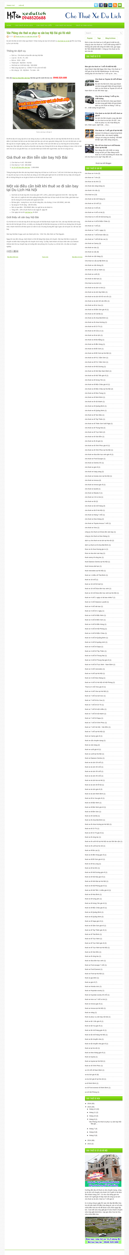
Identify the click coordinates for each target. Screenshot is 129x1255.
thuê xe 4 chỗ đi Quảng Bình (95, 638)
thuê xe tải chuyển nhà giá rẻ (95, 1044)
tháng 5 (92, 1135)
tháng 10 (92, 1116)
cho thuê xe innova (92, 480)
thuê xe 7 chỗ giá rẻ (106, 1199)
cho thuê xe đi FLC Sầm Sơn (95, 358)
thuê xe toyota (90, 1057)
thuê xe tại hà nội (91, 1048)
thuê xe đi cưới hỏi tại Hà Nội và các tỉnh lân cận (102, 841)
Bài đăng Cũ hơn (77, 257)
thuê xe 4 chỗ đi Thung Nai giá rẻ (97, 660)
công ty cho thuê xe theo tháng (96, 536)
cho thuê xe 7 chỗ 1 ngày (94, 230)
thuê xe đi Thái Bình (92, 934)
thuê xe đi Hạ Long (92, 864)
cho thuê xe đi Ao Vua (93, 305)
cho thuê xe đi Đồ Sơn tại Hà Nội (97, 353)
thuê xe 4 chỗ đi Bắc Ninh (94, 615)
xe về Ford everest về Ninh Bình (96, 1088)
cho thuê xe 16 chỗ (92, 203)
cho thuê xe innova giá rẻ (94, 485)
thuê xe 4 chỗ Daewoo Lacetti (95, 602)
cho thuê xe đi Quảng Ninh (94, 410)
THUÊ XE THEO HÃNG (84, 25)
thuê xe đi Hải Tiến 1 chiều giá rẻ (96, 890)
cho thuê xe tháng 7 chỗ (93, 515)
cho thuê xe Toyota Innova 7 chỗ (96, 523)
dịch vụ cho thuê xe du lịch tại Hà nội (98, 540)
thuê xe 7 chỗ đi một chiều (94, 709)
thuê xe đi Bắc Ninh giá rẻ (94, 807)
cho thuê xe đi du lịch (92, 335)
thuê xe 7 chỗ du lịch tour (94, 696)
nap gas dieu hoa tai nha (111, 1212)
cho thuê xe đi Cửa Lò (93, 331)
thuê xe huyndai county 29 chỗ (96, 995)
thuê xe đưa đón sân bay (21, 78)
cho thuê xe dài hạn (92, 279)
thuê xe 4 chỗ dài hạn (93, 606)
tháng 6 (92, 1132)
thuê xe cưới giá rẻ (92, 749)
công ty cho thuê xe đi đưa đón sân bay (99, 532)
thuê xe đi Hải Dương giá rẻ (95, 872)
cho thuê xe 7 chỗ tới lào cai (95, 239)
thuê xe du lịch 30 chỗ (93, 767)
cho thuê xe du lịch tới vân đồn (96, 301)
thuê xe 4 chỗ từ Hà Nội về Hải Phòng (98, 682)
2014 (89, 1140)
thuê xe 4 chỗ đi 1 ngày (93, 611)
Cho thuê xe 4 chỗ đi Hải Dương (96, 217)
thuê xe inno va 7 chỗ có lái (95, 999)
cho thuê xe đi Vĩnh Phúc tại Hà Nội (98, 450)
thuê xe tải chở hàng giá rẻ (94, 1030)
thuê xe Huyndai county (93, 990)
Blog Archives (110, 38)
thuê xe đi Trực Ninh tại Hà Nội (96, 947)
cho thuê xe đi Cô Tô (92, 326)
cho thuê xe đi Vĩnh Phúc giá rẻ (96, 445)
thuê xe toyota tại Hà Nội (94, 1061)
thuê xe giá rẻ (90, 982)
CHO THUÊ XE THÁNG (63, 25)
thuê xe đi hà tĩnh (91, 868)
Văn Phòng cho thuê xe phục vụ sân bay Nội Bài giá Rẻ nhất (39, 32)
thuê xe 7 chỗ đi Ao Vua (93, 700)
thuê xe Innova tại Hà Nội (94, 1008)
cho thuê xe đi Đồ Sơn (93, 349)
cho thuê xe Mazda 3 (92, 493)
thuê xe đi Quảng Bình (93, 912)
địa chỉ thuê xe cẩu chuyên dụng (105, 1190)
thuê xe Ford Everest (92, 969)
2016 (89, 1103)
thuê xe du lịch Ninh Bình (94, 794)
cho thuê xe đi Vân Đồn (93, 436)
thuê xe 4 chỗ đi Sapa (93, 647)
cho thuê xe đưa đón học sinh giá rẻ (98, 454)
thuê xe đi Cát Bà (91, 816)
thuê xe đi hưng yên (92, 899)
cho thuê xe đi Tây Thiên (94, 419)
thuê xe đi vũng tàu (92, 956)
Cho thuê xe (89, 195)
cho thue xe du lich (91, 181)
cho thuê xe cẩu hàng (92, 256)
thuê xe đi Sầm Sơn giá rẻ (94, 926)
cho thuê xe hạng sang (93, 472)
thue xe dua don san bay (94, 553)
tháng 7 (92, 1129)
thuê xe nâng (89, 1012)
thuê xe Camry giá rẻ (92, 736)
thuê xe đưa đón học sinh (94, 961)
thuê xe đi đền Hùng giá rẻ (94, 855)
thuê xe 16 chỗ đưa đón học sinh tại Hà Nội (100, 593)
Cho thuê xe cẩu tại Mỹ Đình (95, 261)
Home (9, 25)
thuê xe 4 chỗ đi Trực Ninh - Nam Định (99, 664)
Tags (99, 38)
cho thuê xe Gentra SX (93, 463)
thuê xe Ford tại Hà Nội (93, 974)
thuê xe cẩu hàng (91, 745)
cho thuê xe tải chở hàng (94, 199)
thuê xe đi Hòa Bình (92, 894)
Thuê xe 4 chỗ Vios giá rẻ (94, 687)
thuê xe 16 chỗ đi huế (93, 584)
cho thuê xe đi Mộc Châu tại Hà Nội (98, 389)
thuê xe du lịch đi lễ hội (93, 785)
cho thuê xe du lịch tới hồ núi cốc (97, 296)
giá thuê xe (29, 212)
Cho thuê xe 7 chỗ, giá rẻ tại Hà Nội (108, 130)
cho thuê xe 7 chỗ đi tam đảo (95, 235)
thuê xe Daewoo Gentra (93, 758)
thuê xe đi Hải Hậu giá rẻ (94, 877)
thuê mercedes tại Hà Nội (94, 571)
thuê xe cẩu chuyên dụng (94, 740)
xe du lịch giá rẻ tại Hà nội (94, 1079)
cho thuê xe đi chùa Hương (95, 322)
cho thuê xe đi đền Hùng (94, 344)
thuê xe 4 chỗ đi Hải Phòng (95, 629)
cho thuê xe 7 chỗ (100, 44)
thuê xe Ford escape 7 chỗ (94, 965)
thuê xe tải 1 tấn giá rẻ (93, 1021)
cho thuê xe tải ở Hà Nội (93, 510)
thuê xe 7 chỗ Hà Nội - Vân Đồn (96, 727)
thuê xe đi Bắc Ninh (92, 803)
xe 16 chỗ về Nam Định (93, 1070)
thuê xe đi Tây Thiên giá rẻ (94, 930)
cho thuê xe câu (90, 247)
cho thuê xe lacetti (91, 489)
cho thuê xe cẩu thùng (93, 265)
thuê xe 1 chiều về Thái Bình (95, 575)
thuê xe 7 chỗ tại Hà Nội (93, 731)
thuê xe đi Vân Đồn (92, 952)
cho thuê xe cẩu (90, 252)
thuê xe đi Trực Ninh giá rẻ (94, 943)
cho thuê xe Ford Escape (94, 459)
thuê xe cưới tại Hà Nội (93, 754)
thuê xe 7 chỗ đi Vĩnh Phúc (94, 723)
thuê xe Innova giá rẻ (92, 1004)
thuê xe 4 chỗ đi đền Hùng (94, 624)
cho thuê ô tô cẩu (91, 190)
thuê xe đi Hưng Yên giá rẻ (94, 903)
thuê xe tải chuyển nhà (93, 1039)
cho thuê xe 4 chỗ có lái (93, 212)
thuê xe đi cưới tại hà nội (94, 846)
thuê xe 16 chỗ (90, 580)
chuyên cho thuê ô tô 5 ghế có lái (106, 1192)
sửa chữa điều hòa (92, 1214)
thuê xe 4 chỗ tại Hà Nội (93, 673)
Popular (90, 38)
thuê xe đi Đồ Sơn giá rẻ (94, 859)
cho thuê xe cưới (91, 274)
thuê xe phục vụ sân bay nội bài (26, 36)
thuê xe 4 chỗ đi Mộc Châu (94, 633)
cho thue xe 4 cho (91, 173)
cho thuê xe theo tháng (93, 519)
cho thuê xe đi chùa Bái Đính (95, 318)
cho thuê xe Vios (91, 527)
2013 (89, 1144)
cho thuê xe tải (90, 501)
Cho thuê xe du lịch (92, 283)
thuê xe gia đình (91, 978)
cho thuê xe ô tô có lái (93, 497)
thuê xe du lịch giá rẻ (92, 789)
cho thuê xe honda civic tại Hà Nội (97, 476)
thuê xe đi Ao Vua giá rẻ (93, 798)
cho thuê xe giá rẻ (91, 467)
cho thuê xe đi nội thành (93, 401)
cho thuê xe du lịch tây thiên (95, 292)
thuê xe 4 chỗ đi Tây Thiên (94, 651)
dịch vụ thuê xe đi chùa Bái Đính (96, 545)
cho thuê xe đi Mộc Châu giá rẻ (96, 384)
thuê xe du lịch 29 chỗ (93, 762)
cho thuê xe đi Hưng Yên (94, 380)
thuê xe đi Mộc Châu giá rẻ (94, 908)
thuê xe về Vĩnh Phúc (92, 1066)
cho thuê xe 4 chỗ (99, 42)
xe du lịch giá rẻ (90, 1074)
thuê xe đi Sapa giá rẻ (93, 921)
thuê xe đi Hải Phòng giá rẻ (94, 886)
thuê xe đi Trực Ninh (92, 939)
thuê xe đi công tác (92, 837)
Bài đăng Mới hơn (12, 257)
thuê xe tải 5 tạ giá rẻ (92, 1026)
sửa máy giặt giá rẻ (102, 1210)
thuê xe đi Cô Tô (91, 828)
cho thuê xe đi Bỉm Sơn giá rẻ (95, 309)
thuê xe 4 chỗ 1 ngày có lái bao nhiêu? (99, 597)
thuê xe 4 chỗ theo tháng (94, 678)
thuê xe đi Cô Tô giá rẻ (93, 833)
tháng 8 (92, 1119)
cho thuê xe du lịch (92, 1199)
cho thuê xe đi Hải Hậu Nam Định (97, 371)
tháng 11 (92, 1112)
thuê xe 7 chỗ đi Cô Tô (93, 705)
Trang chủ (11, 5)
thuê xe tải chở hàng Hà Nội (95, 1035)
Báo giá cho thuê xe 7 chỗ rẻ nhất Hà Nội (100, 66)
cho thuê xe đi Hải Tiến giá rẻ (95, 375)
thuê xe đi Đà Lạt (91, 850)
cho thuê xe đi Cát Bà (92, 314)
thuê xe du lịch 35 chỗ (93, 771)
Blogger (108, 163)
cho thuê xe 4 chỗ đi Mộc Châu (96, 221)
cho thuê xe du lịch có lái (94, 288)
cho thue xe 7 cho (91, 177)
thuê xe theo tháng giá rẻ (94, 1053)
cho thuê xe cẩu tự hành (93, 270)
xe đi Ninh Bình (90, 1083)
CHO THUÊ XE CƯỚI (44, 25)
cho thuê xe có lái (63, 41)
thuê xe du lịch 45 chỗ (93, 776)
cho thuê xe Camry (92, 243)
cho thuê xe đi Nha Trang (94, 393)
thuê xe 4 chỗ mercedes (93, 669)
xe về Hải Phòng (91, 1092)
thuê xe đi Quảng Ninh (93, 917)
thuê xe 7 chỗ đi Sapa (93, 718)
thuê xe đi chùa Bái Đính (94, 820)
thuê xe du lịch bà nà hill (93, 780)
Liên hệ (21, 5)
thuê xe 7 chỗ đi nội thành (94, 714)
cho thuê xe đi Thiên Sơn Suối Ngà (97, 423)
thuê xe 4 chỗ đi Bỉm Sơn (94, 620)
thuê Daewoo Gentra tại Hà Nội (96, 562)
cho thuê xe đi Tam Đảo (93, 415)
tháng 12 (92, 1109)
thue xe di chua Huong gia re (95, 549)
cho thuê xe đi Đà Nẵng (93, 340)
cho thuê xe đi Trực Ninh (94, 432)
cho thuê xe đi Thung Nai (94, 428)
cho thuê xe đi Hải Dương (94, 366)
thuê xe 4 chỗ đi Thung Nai (94, 655)
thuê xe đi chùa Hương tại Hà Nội (97, 824)
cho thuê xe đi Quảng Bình (94, 406)
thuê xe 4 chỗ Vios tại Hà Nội (95, 691)
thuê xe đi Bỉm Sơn (92, 812)
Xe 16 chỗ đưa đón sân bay (21, 167)
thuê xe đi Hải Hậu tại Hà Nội (95, 881)
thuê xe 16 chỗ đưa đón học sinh (97, 588)
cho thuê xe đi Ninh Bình (94, 397)
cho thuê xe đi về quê (92, 441)
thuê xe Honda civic (92, 986)
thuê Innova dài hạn (92, 566)
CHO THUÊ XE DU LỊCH (24, 25)
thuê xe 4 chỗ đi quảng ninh (95, 642)
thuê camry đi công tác (93, 557)
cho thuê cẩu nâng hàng (93, 186)
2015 (89, 1107)
